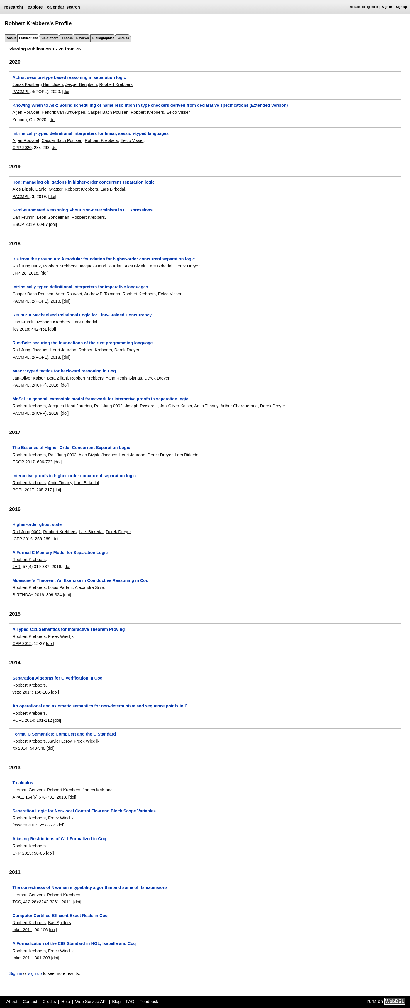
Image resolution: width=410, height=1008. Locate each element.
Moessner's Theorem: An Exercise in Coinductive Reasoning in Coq (80, 580)
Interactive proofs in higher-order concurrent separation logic (74, 475)
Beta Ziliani (57, 378)
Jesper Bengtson (81, 84)
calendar (55, 7)
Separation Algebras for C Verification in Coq (57, 678)
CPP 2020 (21, 147)
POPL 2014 (23, 720)
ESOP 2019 (23, 224)
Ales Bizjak (22, 189)
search (73, 7)
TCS (16, 901)
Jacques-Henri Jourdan (101, 266)
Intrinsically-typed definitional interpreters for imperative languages (80, 286)
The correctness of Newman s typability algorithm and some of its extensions (89, 887)
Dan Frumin (23, 217)
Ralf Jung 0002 (26, 266)
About (11, 38)
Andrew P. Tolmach (102, 294)
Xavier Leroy (60, 741)
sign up (35, 973)
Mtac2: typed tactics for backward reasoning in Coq (64, 371)
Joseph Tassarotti (141, 406)
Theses (67, 38)
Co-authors (49, 38)
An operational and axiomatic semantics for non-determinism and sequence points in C (99, 706)
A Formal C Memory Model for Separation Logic (60, 552)
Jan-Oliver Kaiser (28, 378)
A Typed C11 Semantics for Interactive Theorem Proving (68, 629)
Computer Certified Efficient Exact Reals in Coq (60, 915)
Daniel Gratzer (48, 189)
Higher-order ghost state (37, 524)
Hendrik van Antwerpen (63, 112)
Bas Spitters (59, 922)
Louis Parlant (60, 587)
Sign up (401, 7)
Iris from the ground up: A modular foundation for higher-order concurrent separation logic (103, 259)
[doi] (66, 91)
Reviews (82, 38)
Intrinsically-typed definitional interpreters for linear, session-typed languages (90, 133)
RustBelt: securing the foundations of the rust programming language (82, 342)
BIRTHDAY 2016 (28, 594)
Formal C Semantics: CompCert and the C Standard (64, 734)
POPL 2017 (23, 489)
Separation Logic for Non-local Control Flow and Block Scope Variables (84, 811)
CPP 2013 (21, 853)
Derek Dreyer (186, 266)
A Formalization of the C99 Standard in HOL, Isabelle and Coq (74, 943)
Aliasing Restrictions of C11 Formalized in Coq (59, 838)
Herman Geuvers (28, 789)
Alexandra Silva (89, 587)
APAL (17, 797)
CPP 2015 (21, 643)
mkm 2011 (22, 929)
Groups (123, 38)
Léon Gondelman (53, 217)
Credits (49, 1001)
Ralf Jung (21, 350)
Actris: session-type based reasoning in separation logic (69, 77)
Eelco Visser (177, 112)
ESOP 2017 (23, 462)
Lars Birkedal (112, 189)
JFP (15, 273)
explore (35, 7)
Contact (30, 1001)
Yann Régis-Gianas (124, 378)
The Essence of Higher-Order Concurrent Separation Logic (71, 447)
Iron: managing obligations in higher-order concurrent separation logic (83, 182)
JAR (16, 566)
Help (65, 1001)
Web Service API (91, 1001)
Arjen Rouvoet (25, 112)
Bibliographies (103, 38)
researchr (13, 7)
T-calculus (22, 782)
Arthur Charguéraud (239, 406)
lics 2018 (20, 329)
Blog (116, 1001)
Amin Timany (206, 406)
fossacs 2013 (24, 825)
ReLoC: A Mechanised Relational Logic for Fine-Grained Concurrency (82, 315)
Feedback (149, 1001)
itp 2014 (19, 748)
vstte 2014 (22, 692)
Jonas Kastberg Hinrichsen (37, 84)
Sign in (387, 7)
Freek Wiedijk (61, 636)
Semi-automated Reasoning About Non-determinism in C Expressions (82, 210)
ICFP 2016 (22, 538)
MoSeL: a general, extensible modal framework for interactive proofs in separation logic (100, 399)
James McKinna (98, 789)
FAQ (130, 1001)
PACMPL (20, 91)
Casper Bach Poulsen (107, 112)
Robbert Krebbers (116, 84)
